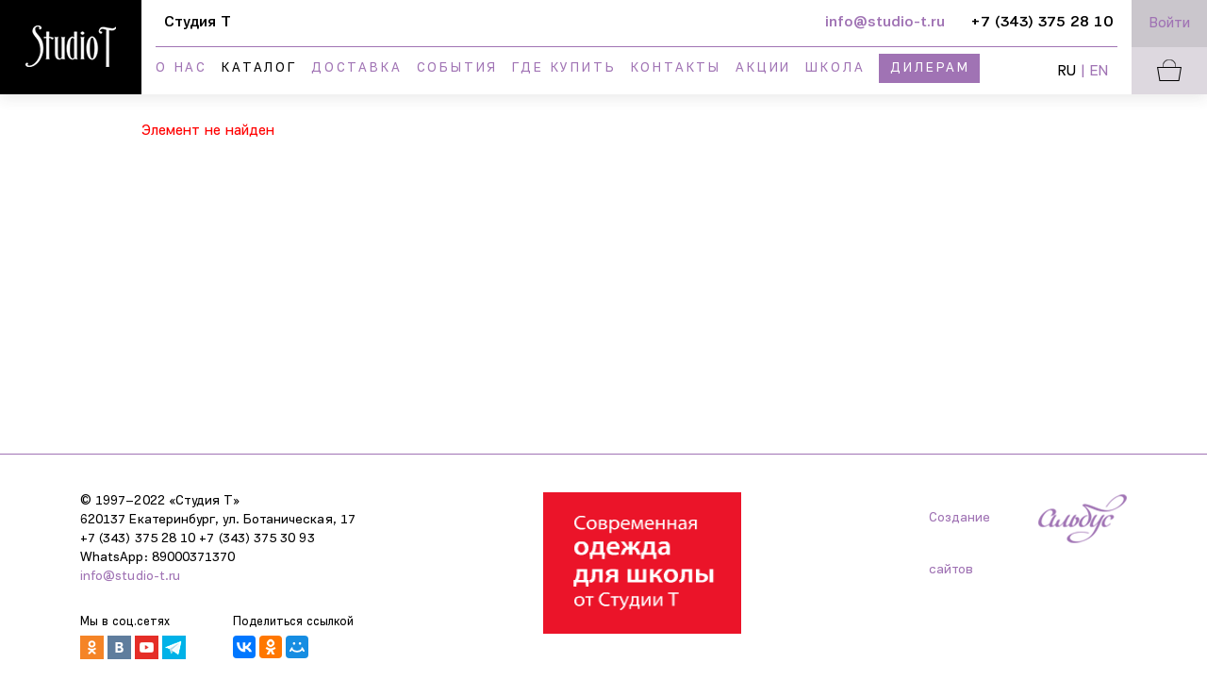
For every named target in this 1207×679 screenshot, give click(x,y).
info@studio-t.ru (130, 577)
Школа (835, 68)
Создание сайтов (959, 527)
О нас (181, 68)
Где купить (564, 68)
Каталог (259, 68)
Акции (763, 68)
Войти (1169, 23)
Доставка (356, 68)
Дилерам (930, 68)
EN (1099, 71)
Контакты (676, 68)
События (458, 68)
